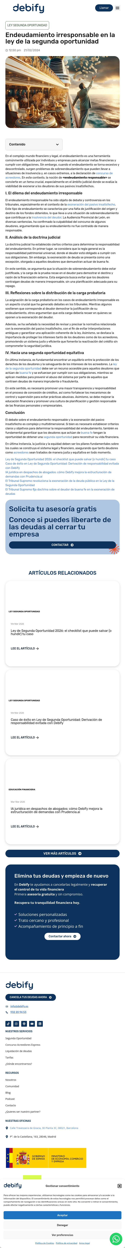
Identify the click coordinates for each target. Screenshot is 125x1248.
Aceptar (62, 1215)
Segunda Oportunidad (18, 1038)
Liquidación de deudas (18, 1051)
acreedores (21, 452)
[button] (119, 1186)
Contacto (10, 1105)
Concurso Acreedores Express (22, 1044)
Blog (8, 1092)
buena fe (25, 373)
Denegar (62, 1225)
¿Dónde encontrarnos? (18, 1064)
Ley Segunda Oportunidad (27, 25)
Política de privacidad (66, 1243)
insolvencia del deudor (47, 217)
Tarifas (9, 1057)
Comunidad (12, 1086)
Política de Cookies (44, 1243)
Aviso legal (84, 1243)
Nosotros (10, 1080)
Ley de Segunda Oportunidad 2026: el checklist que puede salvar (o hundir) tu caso (60, 459)
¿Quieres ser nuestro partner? (22, 1111)
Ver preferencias (62, 1235)
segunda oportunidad (58, 437)
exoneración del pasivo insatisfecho (91, 204)
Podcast (10, 1099)
